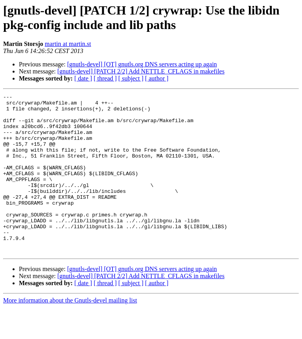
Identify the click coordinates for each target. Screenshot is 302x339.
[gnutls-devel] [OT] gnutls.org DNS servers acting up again (142, 64)
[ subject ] (131, 78)
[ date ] (83, 78)
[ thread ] (105, 78)
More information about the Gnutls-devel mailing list (70, 332)
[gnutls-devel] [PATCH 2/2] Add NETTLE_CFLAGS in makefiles (141, 71)
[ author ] (157, 78)
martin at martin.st (68, 43)
